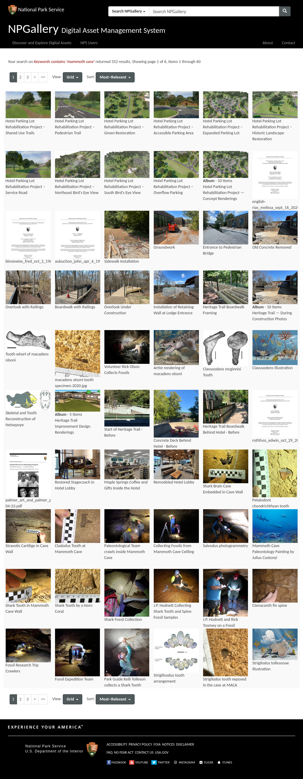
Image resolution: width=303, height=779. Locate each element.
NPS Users (89, 42)
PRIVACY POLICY (140, 744)
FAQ (110, 752)
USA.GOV (161, 752)
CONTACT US (144, 752)
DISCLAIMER (185, 744)
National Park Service (45, 746)
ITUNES (224, 762)
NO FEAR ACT (123, 752)
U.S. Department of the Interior (54, 751)
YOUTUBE (138, 762)
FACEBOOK (116, 762)
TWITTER (160, 762)
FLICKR (205, 762)
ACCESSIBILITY (117, 744)
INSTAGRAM (184, 762)
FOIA (157, 744)
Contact (288, 42)
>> (43, 77)
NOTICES (168, 744)
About (268, 42)
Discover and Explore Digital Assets (42, 42)
